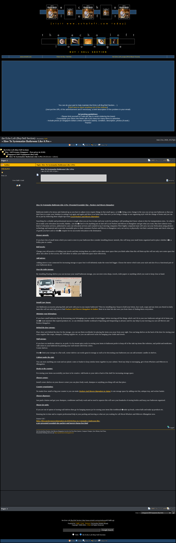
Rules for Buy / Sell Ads (64, 57)
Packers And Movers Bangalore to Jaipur (95, 391)
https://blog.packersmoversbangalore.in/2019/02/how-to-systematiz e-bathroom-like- (68, 421)
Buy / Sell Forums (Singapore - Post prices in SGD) (25, 152)
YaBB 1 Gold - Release (83, 523)
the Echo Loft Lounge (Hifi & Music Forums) (126, 57)
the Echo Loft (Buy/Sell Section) (16, 150)
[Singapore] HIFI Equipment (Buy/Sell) (22, 154)
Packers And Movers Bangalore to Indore (82, 309)
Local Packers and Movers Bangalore (85, 216)
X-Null (88, 525)
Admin (54, 157)
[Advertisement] (88, 82)
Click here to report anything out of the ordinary (88, 107)
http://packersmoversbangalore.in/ (64, 433)
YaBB (45, 138)
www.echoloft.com (26, 57)
